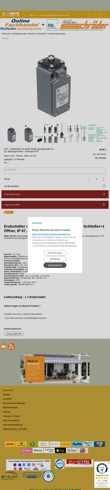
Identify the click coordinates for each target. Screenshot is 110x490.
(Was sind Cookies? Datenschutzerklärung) (51, 234)
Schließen (55, 259)
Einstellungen (55, 252)
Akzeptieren (55, 265)
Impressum (37, 223)
